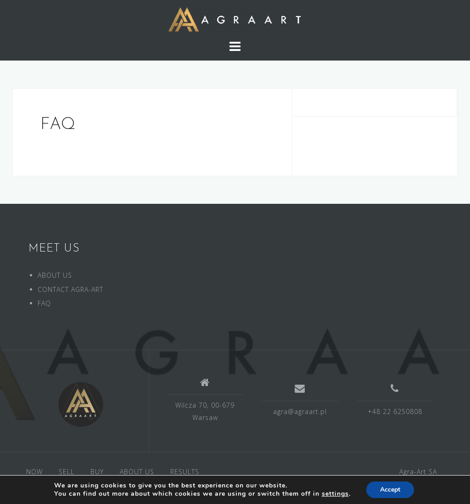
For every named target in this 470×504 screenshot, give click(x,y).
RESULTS (184, 471)
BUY (97, 471)
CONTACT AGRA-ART (70, 289)
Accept (390, 489)
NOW (34, 471)
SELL (66, 471)
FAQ (44, 303)
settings (335, 494)
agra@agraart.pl (300, 411)
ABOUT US (55, 275)
